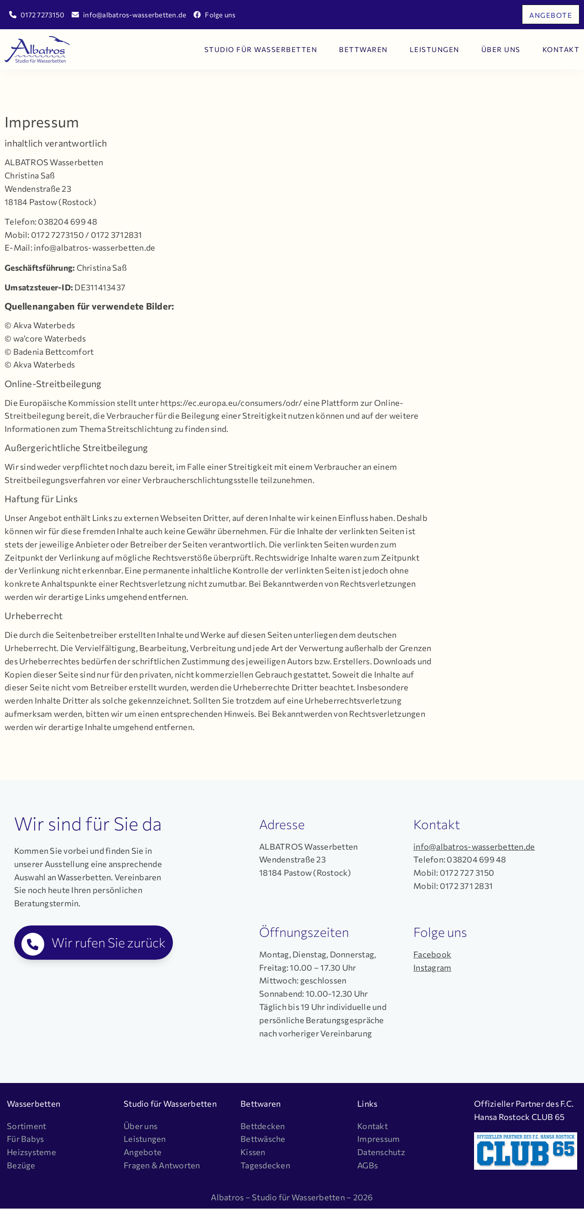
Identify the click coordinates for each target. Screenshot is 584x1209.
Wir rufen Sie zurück (109, 942)
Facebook (432, 954)
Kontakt (561, 49)
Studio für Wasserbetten (261, 49)
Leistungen (434, 49)
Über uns (501, 49)
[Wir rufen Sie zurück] (32, 944)
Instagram (432, 967)
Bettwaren (363, 49)
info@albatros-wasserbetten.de (474, 846)
